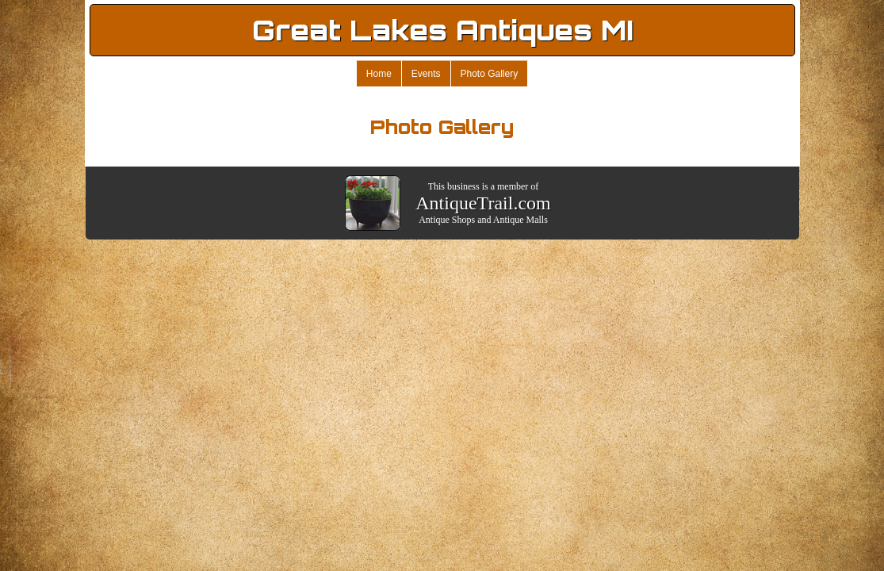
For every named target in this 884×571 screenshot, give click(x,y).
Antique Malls (520, 219)
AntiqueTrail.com (482, 203)
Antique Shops (447, 219)
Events (426, 73)
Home (379, 73)
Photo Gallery (490, 73)
